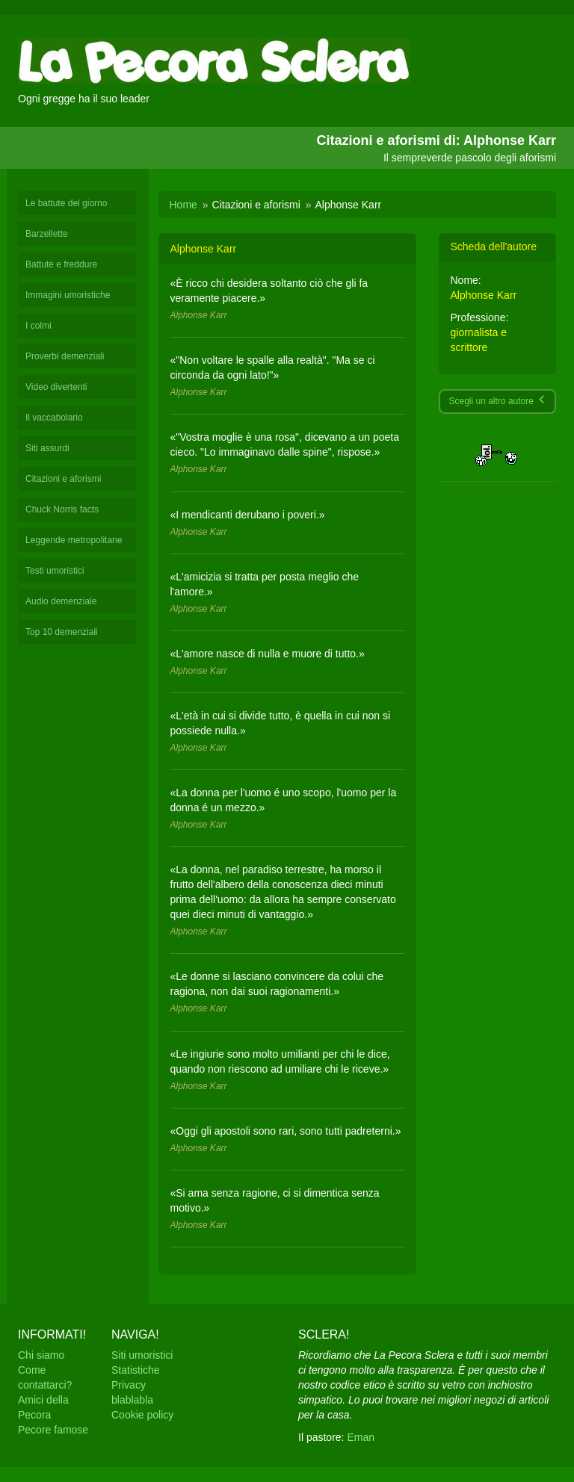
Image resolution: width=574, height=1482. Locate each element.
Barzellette (46, 234)
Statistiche (135, 1370)
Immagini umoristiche (67, 295)
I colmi (38, 325)
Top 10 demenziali (61, 632)
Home (183, 205)
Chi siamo (41, 1355)
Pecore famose (53, 1430)
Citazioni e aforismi (63, 479)
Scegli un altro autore (497, 400)
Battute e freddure (61, 264)
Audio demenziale (60, 601)
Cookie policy (142, 1415)
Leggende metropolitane (73, 540)
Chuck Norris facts (62, 509)
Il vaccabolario (54, 417)
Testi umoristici (54, 570)
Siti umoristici (142, 1355)
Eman (360, 1437)
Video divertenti (56, 387)
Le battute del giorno (66, 203)
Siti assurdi (47, 448)
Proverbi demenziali (64, 356)
